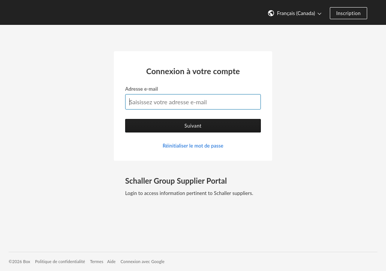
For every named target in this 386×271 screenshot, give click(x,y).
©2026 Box (19, 261)
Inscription (348, 13)
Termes (96, 261)
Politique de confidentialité (60, 261)
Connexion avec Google (143, 261)
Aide (111, 261)
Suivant (192, 126)
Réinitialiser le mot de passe (192, 146)
